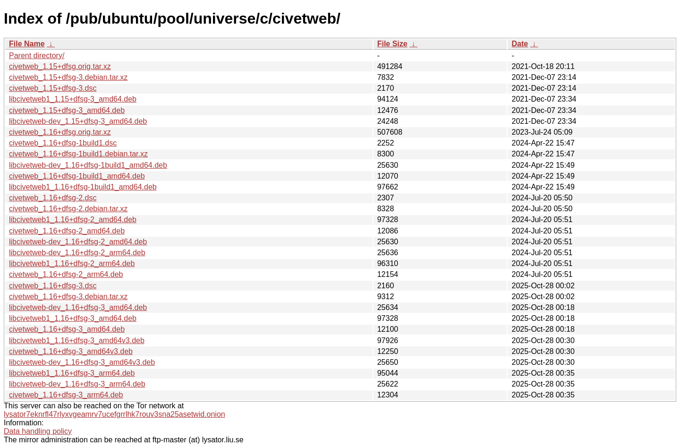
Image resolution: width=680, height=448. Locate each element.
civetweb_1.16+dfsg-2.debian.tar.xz (68, 209)
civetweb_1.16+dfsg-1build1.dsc (63, 143)
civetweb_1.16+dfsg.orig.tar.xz (60, 132)
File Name (27, 44)
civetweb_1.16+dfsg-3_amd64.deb (67, 329)
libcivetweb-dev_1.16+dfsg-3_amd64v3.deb (82, 362)
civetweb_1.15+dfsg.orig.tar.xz (60, 66)
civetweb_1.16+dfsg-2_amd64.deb (67, 231)
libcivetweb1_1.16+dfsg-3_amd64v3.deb (76, 340)
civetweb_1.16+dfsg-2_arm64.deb (66, 274)
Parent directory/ (36, 56)
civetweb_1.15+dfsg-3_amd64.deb (67, 110)
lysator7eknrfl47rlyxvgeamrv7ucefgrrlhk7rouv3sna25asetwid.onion (114, 414)
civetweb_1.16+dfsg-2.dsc (52, 198)
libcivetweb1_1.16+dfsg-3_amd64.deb (72, 318)
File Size (392, 44)
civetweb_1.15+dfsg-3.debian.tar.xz (68, 77)
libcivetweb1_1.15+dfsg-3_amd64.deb (72, 99)
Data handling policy (38, 431)
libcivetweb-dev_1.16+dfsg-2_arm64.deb (77, 253)
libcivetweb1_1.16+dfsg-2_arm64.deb (72, 263)
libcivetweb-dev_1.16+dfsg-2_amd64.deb (78, 242)
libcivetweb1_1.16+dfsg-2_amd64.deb (72, 219)
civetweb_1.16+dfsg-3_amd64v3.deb (71, 351)
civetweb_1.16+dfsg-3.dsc (52, 286)
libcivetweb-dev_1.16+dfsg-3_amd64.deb (78, 307)
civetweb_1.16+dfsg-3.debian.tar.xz (68, 297)
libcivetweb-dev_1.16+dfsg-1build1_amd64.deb (88, 165)
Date (519, 44)
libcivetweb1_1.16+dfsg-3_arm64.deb (72, 373)
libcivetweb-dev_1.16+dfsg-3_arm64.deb (77, 384)
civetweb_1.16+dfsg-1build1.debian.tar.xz (78, 154)
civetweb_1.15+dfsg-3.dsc (52, 88)
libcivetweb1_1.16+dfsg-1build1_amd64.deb (83, 187)
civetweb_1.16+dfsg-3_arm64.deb (66, 395)
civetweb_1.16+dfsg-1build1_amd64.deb (77, 176)
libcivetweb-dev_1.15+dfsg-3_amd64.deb (78, 121)
